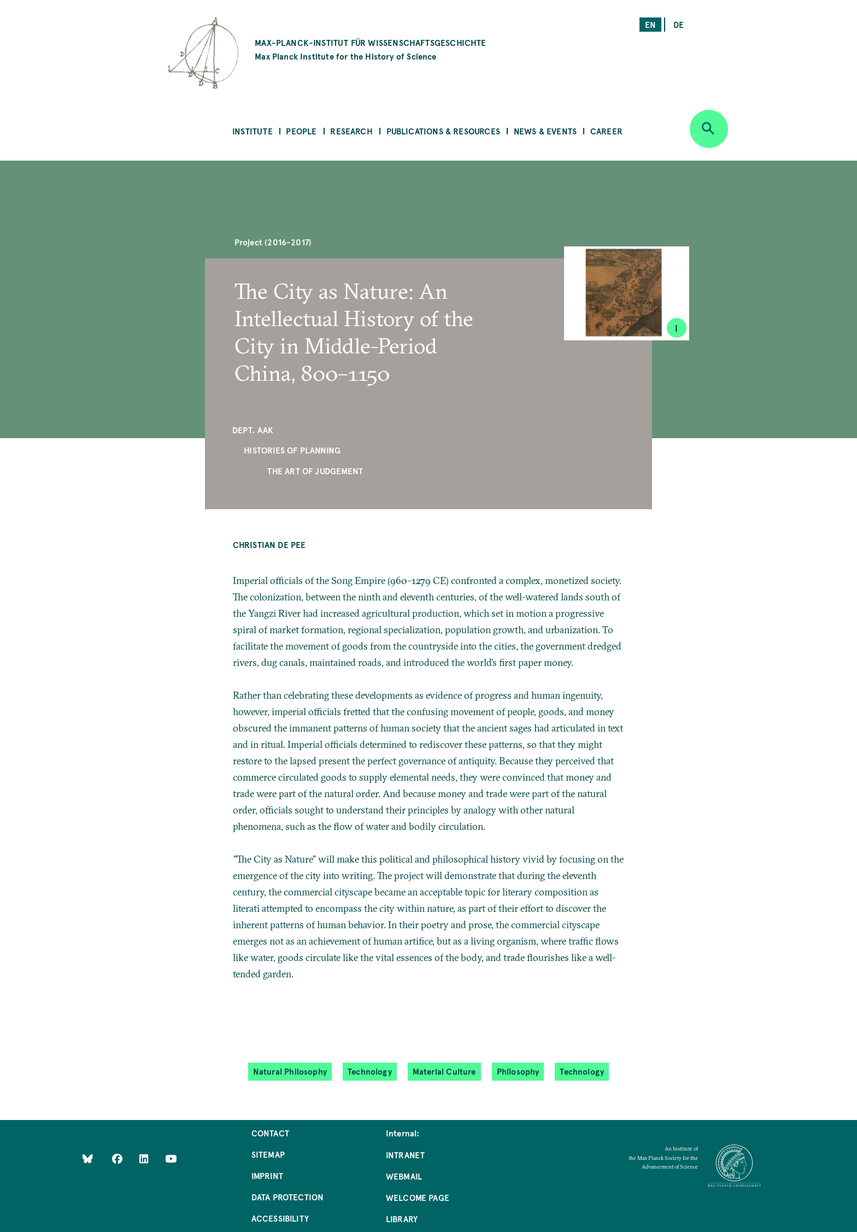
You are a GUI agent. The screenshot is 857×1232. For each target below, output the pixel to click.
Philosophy (518, 1071)
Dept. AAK (253, 429)
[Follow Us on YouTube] (171, 1158)
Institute (252, 131)
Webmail (404, 1176)
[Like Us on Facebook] (118, 1158)
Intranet (405, 1154)
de (678, 24)
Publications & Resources (443, 131)
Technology (370, 1071)
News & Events (545, 131)
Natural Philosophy (290, 1071)
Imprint (267, 1175)
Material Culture (444, 1071)
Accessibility (280, 1218)
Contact (270, 1133)
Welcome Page (417, 1197)
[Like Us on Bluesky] (88, 1158)
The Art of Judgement (315, 470)
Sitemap (268, 1154)
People (301, 131)
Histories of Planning (292, 450)
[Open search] (709, 129)
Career (606, 131)
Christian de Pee (269, 544)
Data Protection (287, 1196)
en (650, 24)
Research (351, 131)
